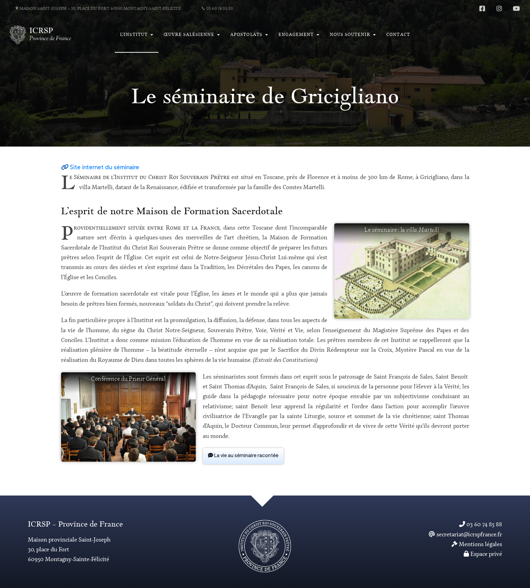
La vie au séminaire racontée (243, 456)
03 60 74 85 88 (217, 9)
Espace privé (483, 554)
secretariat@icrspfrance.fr (465, 535)
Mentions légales (476, 545)
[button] (136, 34)
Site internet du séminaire (104, 168)
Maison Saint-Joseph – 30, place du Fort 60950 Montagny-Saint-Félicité (98, 9)
